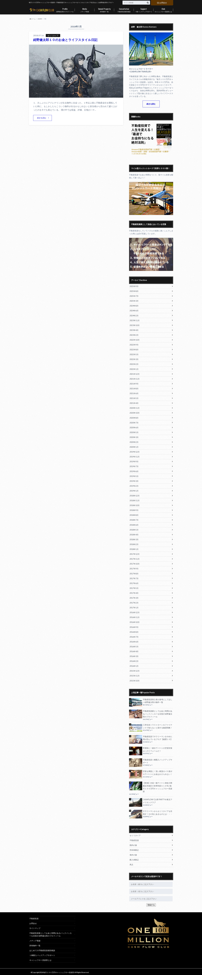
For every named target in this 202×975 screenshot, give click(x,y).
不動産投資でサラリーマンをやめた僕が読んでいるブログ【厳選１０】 (157, 736)
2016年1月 (134, 665)
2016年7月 (134, 636)
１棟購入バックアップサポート (42, 954)
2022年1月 (134, 369)
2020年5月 (134, 432)
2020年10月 (135, 412)
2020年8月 (134, 417)
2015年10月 (135, 679)
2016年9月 (134, 626)
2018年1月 (134, 548)
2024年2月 (134, 315)
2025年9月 (134, 286)
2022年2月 (134, 364)
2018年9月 (134, 509)
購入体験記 (134, 858)
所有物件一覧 (104, 9)
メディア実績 (84, 9)
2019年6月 (134, 471)
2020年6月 (134, 427)
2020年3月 (134, 437)
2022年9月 (134, 344)
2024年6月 (134, 310)
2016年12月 (135, 611)
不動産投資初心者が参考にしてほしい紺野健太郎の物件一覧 (157, 699)
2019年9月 (134, 461)
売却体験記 (134, 849)
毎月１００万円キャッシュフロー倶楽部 (58, 971)
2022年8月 (134, 349)
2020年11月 (135, 408)
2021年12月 (135, 374)
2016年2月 (134, 660)
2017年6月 (134, 582)
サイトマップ (34, 927)
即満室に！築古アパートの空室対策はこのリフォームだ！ (157, 748)
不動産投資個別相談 (124, 9)
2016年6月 (134, 641)
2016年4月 (134, 650)
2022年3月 (134, 359)
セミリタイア (135, 834)
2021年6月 (134, 393)
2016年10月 (135, 621)
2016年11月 (135, 616)
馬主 (131, 863)
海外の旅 (133, 853)
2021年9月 (134, 383)
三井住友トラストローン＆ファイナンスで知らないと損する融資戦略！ (157, 725)
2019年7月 (134, 466)
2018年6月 (134, 524)
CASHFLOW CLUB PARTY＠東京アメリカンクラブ (157, 799)
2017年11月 (135, 558)
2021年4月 (134, 403)
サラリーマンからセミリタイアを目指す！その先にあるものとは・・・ (157, 811)
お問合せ (162, 3)
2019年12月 (135, 451)
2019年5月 (134, 475)
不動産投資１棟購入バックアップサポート (157, 760)
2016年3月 (134, 655)
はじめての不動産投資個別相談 (42, 949)
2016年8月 (134, 631)
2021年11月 (135, 378)
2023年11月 (135, 320)
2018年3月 (134, 539)
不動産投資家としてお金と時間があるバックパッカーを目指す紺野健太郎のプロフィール (157, 713)
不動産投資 (134, 839)
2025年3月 (134, 301)
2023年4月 (134, 330)
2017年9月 (134, 568)
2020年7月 (134, 422)
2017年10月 (135, 563)
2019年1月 (134, 490)
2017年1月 (134, 607)
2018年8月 (134, 514)
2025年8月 (134, 291)
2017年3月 (134, 597)
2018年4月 (134, 534)
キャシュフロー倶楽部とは (163, 9)
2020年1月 (134, 446)
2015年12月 (135, 670)
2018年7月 (134, 519)
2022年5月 (134, 354)
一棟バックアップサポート (143, 9)
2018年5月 (134, 529)
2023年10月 (135, 325)
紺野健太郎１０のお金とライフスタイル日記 (65, 40)
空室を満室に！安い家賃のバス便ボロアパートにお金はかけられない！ (157, 771)
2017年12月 (135, 553)
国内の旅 (133, 844)
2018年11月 (135, 500)
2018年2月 (134, 543)
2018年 (40, 19)
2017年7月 (134, 577)
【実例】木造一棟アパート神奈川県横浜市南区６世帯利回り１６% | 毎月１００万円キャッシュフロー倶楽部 (157, 786)
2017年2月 (134, 602)
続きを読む (41, 118)
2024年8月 (134, 306)
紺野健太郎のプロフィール (65, 9)
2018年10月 (135, 505)
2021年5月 (134, 398)
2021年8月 (134, 388)
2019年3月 (134, 480)
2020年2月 (134, 442)
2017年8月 (134, 573)
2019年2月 (134, 485)
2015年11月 (135, 675)
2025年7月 (134, 296)
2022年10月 (135, 340)
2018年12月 (135, 495)
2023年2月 (134, 335)
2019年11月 (135, 456)
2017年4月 (134, 592)
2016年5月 (134, 645)
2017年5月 (134, 587)
